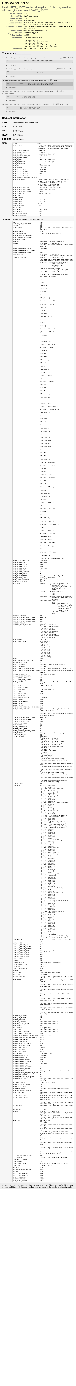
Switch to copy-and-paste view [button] (23, 56)
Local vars (12, 69)
